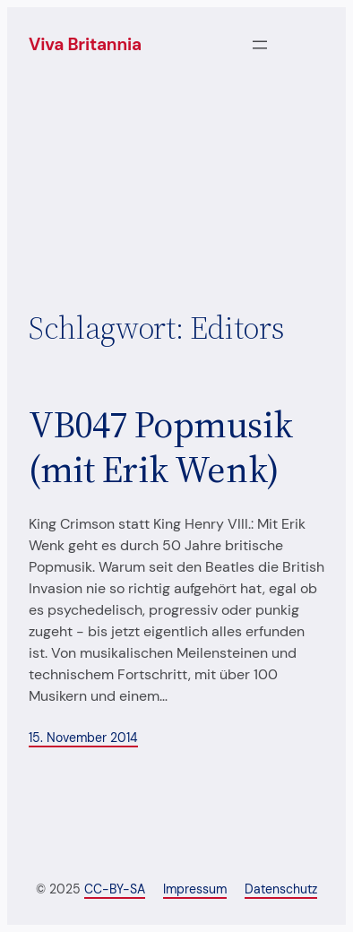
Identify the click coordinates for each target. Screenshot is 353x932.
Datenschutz (281, 889)
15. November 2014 (83, 737)
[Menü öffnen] (260, 45)
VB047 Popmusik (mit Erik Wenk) (160, 446)
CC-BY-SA (114, 889)
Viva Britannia (85, 44)
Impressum (195, 889)
